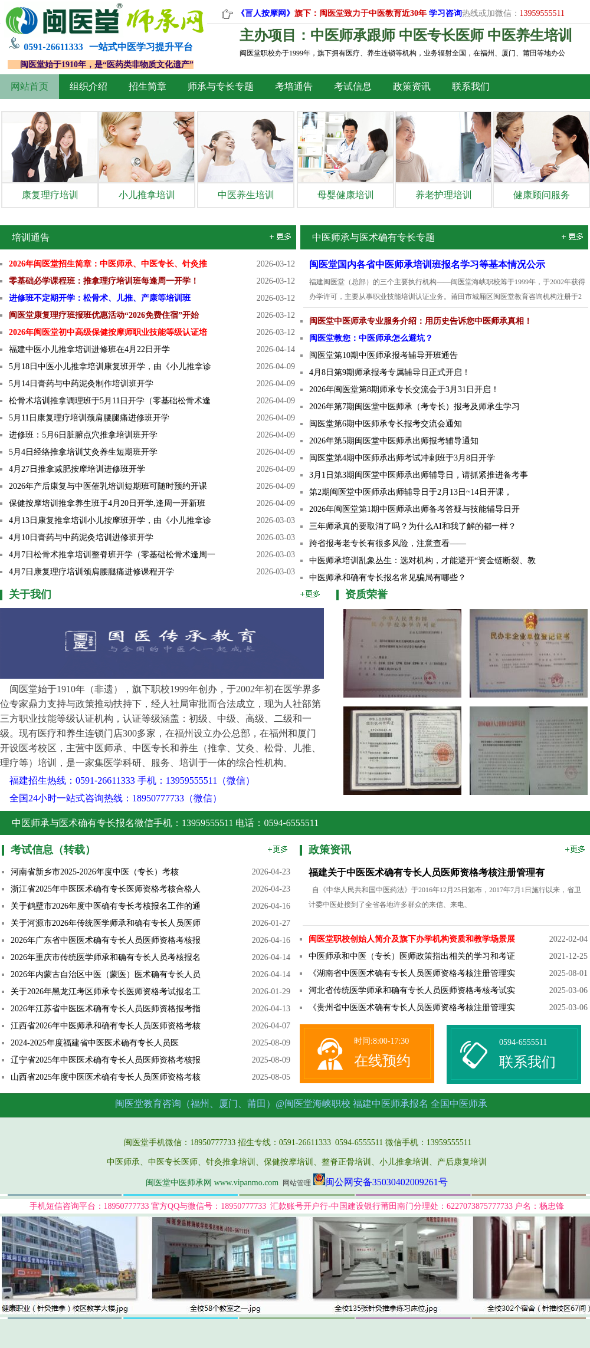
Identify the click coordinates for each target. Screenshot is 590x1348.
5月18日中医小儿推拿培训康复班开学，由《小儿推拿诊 (110, 366)
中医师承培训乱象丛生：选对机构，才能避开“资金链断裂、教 (422, 560)
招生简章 (147, 86)
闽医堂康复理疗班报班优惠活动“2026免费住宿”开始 (104, 315)
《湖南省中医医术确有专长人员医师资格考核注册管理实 (412, 973)
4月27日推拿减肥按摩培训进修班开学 (77, 469)
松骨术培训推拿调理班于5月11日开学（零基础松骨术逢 (110, 400)
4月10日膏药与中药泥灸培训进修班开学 (81, 537)
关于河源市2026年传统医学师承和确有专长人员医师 (106, 923)
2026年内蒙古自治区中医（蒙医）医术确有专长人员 (106, 974)
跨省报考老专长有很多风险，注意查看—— (387, 543)
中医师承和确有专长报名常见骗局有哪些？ (387, 577)
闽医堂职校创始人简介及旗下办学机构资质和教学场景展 (412, 939)
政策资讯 (412, 86)
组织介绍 (88, 86)
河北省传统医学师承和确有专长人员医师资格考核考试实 (412, 990)
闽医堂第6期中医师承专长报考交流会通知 (385, 423)
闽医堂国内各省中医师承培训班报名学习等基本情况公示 (427, 264)
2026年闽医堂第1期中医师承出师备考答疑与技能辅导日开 (414, 509)
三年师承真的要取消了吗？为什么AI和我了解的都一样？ (412, 526)
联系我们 (471, 86)
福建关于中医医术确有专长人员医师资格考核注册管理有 (427, 872)
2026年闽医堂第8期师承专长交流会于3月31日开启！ (404, 389)
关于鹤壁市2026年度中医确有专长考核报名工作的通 (106, 906)
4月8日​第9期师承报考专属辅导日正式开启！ (389, 372)
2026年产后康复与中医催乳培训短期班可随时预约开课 (108, 486)
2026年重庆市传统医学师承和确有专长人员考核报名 (106, 957)
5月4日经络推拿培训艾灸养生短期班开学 (83, 452)
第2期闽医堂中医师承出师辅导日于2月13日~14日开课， (410, 492)
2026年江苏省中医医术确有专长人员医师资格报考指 (106, 1008)
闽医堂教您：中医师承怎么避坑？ (371, 338)
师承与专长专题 (221, 86)
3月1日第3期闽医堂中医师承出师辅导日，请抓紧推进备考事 (418, 475)
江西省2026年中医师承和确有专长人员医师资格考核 (106, 1025)
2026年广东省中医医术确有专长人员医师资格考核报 (106, 940)
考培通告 (294, 86)
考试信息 (353, 86)
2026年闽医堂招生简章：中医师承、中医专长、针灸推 (108, 263)
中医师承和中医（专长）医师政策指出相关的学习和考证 (412, 956)
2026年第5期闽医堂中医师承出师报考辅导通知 (393, 440)
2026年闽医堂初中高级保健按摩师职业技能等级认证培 (108, 332)
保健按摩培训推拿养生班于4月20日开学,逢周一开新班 (107, 503)
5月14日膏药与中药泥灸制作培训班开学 (81, 383)
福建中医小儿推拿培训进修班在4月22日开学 (89, 349)
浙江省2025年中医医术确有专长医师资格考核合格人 (106, 889)
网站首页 (29, 86)
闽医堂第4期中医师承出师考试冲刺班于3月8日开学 (402, 457)
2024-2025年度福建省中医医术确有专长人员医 (95, 1042)
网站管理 (297, 1183)
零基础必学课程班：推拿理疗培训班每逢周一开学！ (104, 281)
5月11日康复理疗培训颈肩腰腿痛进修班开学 (89, 417)
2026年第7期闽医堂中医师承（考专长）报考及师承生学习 (414, 406)
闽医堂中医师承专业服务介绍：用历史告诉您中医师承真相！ (420, 321)
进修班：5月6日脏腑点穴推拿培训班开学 (83, 434)
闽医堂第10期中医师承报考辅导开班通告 (383, 355)
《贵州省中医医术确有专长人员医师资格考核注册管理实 (412, 1007)
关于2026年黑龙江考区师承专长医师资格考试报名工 (106, 991)
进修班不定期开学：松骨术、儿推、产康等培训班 (100, 298)
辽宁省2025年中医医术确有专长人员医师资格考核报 (106, 1060)
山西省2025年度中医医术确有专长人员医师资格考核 (106, 1077)
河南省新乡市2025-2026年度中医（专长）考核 (95, 871)
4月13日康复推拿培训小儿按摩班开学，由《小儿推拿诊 (110, 520)
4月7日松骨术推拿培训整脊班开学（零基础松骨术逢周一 (112, 554)
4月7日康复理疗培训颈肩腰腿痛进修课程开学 (91, 571)
